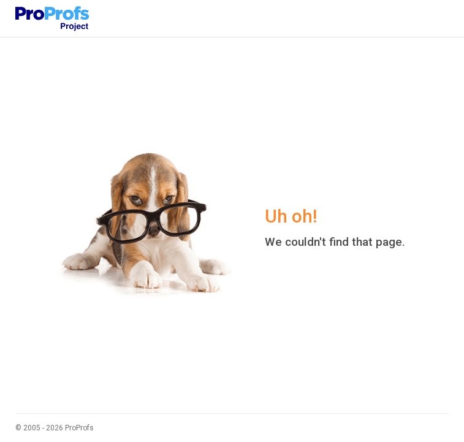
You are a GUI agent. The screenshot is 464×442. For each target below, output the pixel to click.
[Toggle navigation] (431, 18)
